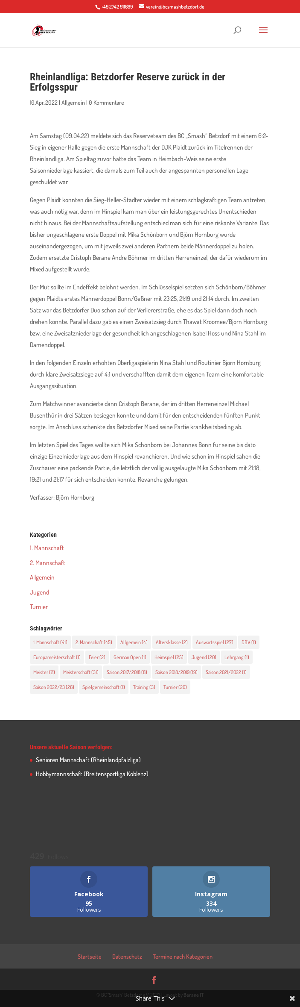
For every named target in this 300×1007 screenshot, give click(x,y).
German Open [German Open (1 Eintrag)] (130, 657)
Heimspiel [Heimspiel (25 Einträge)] (168, 657)
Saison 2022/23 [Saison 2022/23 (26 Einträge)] (53, 687)
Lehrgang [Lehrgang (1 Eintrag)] (236, 657)
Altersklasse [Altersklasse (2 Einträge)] (172, 642)
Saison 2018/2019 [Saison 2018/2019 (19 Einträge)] (176, 672)
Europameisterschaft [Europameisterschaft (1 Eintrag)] (57, 657)
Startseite (90, 956)
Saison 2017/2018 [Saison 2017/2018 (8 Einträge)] (127, 672)
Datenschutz (127, 956)
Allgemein (73, 102)
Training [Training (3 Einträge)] (144, 687)
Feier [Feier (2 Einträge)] (97, 657)
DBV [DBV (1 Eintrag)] (249, 642)
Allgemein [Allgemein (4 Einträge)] (134, 642)
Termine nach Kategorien (183, 956)
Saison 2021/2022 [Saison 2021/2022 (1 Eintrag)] (226, 672)
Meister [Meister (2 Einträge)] (44, 672)
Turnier (39, 607)
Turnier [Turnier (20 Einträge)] (175, 687)
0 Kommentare (106, 102)
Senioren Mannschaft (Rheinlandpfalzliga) (88, 760)
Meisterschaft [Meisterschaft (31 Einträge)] (81, 672)
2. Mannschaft (47, 563)
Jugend (39, 592)
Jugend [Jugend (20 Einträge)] (204, 657)
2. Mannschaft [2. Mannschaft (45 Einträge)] (94, 642)
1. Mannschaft (47, 548)
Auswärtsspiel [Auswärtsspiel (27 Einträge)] (214, 642)
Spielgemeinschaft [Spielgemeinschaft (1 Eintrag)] (103, 687)
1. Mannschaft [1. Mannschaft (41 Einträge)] (50, 642)
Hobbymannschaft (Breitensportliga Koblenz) (92, 774)
